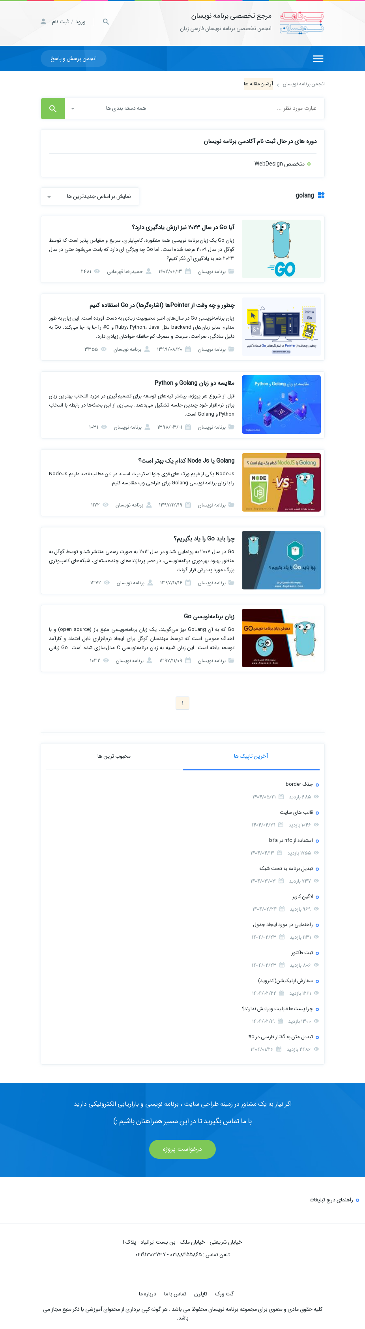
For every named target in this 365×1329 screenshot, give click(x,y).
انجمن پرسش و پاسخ (74, 57)
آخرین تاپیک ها (251, 755)
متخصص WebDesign (280, 162)
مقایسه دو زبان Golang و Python (194, 382)
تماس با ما (175, 1292)
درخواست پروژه (182, 1148)
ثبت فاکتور (302, 951)
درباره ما (147, 1292)
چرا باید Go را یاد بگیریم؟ (204, 537)
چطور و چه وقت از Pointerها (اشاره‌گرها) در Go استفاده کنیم (162, 304)
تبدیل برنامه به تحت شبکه (286, 867)
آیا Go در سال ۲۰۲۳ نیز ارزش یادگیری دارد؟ (183, 226)
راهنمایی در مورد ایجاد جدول (283, 923)
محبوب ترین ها (114, 755)
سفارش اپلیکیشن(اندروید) (285, 979)
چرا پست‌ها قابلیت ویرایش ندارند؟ (277, 1007)
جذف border (299, 783)
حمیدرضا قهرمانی (129, 270)
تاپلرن (200, 1292)
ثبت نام (60, 22)
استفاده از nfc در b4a (291, 839)
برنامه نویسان (216, 270)
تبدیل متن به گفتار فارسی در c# (280, 1036)
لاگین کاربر (302, 895)
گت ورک (224, 1292)
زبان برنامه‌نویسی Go (209, 615)
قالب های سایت (296, 811)
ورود (80, 22)
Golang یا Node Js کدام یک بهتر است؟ (186, 460)
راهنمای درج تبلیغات (331, 1198)
